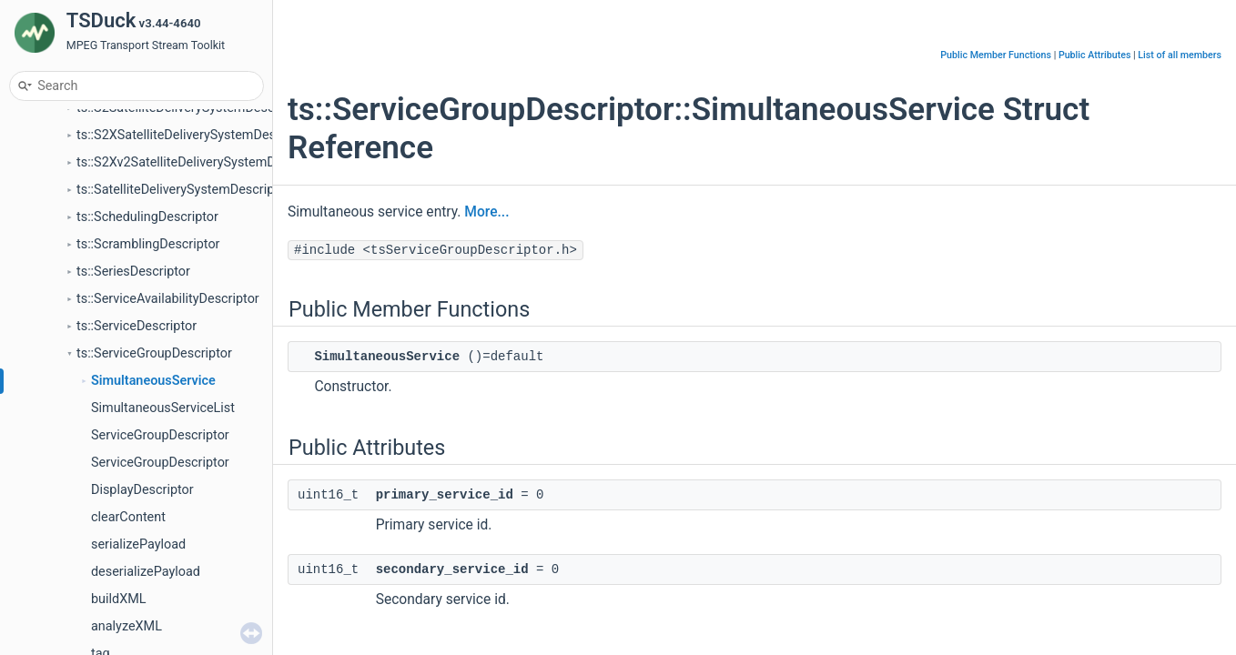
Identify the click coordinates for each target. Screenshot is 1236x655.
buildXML (118, 599)
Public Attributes (1095, 55)
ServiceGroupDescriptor (160, 435)
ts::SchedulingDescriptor (147, 217)
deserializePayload (145, 571)
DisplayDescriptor (142, 490)
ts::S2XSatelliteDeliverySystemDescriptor (195, 135)
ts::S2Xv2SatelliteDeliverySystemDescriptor (201, 162)
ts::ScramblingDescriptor (147, 244)
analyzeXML (126, 626)
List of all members (1179, 55)
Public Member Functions (995, 55)
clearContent (128, 517)
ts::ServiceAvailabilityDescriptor (167, 299)
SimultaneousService (153, 380)
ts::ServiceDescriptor (136, 326)
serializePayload (138, 544)
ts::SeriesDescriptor (133, 271)
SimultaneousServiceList (163, 408)
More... (486, 212)
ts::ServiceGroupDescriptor (154, 353)
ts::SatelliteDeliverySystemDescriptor (183, 189)
